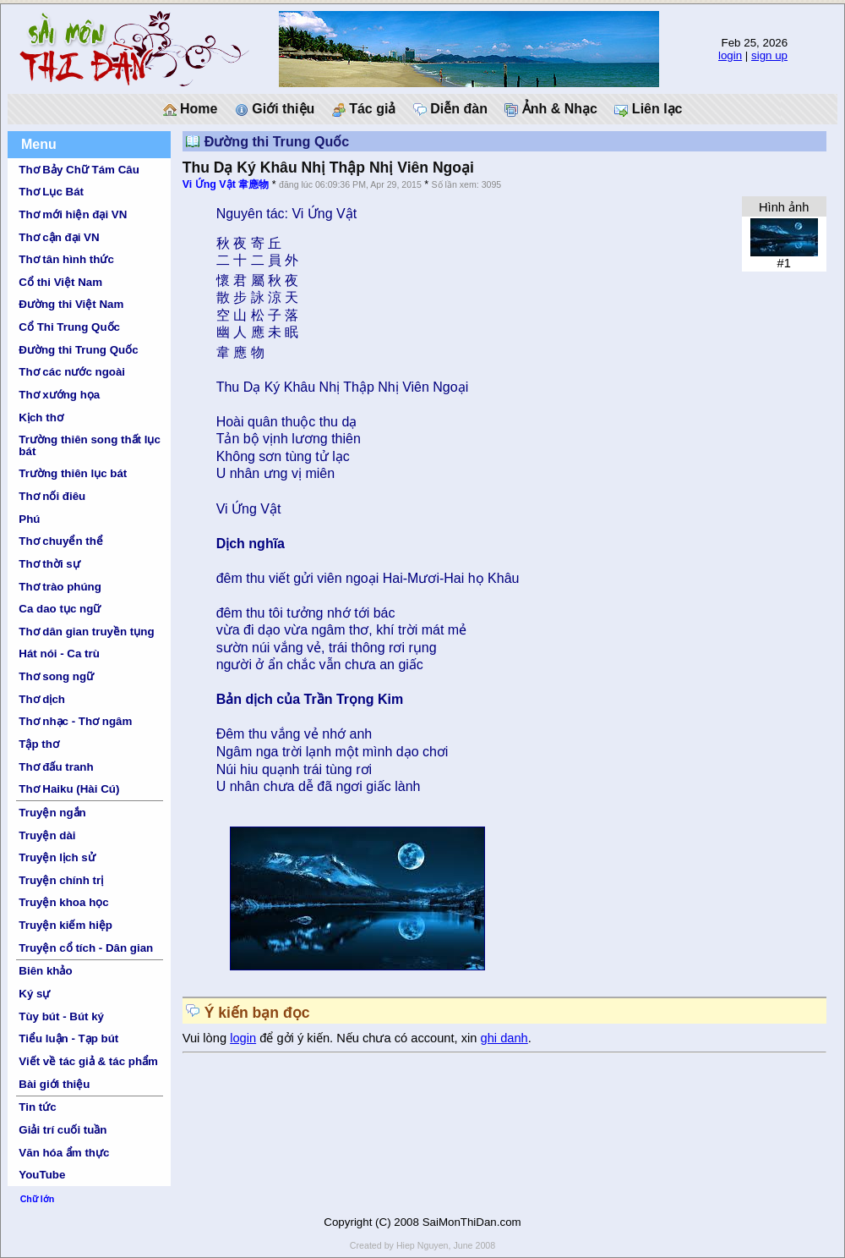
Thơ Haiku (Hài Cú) (69, 789)
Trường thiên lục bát (73, 473)
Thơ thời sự (49, 564)
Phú (29, 519)
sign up (769, 55)
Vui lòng (207, 1038)
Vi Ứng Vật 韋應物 (226, 184)
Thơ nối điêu (52, 496)
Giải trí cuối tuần (62, 1129)
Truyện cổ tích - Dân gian (86, 948)
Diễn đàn (450, 109)
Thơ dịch (42, 699)
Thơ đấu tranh (56, 767)
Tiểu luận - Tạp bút (68, 1038)
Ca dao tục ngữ (60, 608)
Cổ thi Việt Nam (60, 282)
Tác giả (364, 109)
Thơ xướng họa (59, 394)
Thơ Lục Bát (51, 191)
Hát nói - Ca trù (59, 653)
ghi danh (504, 1038)
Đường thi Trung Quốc (78, 349)
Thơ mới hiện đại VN (73, 214)
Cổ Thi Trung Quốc (69, 327)
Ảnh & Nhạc (550, 109)
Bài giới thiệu (54, 1084)
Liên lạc (648, 109)
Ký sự (34, 993)
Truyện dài (47, 835)
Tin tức (37, 1107)
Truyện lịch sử (57, 857)
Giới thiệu (275, 109)
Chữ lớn (37, 1199)
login (730, 55)
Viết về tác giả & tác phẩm (88, 1061)
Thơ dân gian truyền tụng (86, 631)
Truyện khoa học (63, 902)
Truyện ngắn (52, 812)
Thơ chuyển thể (61, 541)
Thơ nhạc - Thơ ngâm (75, 721)
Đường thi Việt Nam (71, 304)
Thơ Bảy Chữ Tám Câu (79, 169)
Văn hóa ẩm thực (64, 1152)
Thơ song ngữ (56, 676)
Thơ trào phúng (60, 586)
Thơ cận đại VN (59, 237)
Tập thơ (39, 744)
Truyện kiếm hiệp (65, 925)
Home (190, 109)
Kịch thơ (41, 417)
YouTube (42, 1174)
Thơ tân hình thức (66, 259)
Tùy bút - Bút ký (61, 1016)
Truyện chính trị (61, 880)
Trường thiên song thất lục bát (90, 445)
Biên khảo (45, 970)
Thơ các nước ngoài (72, 371)
